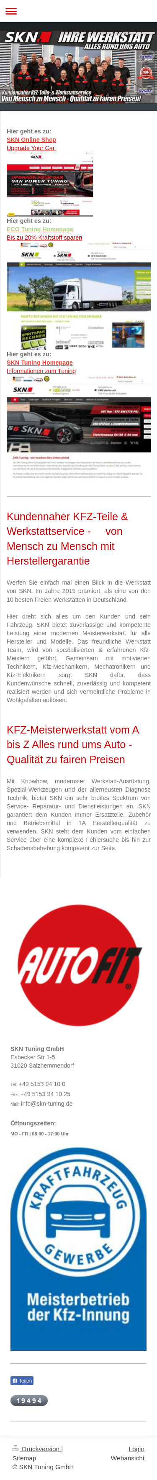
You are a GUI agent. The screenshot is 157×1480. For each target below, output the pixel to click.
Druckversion (37, 1448)
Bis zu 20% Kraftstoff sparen (44, 237)
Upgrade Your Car (31, 148)
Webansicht (127, 1458)
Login (136, 1448)
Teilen (22, 1381)
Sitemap (24, 1458)
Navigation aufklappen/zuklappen (78, 11)
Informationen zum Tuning (41, 371)
